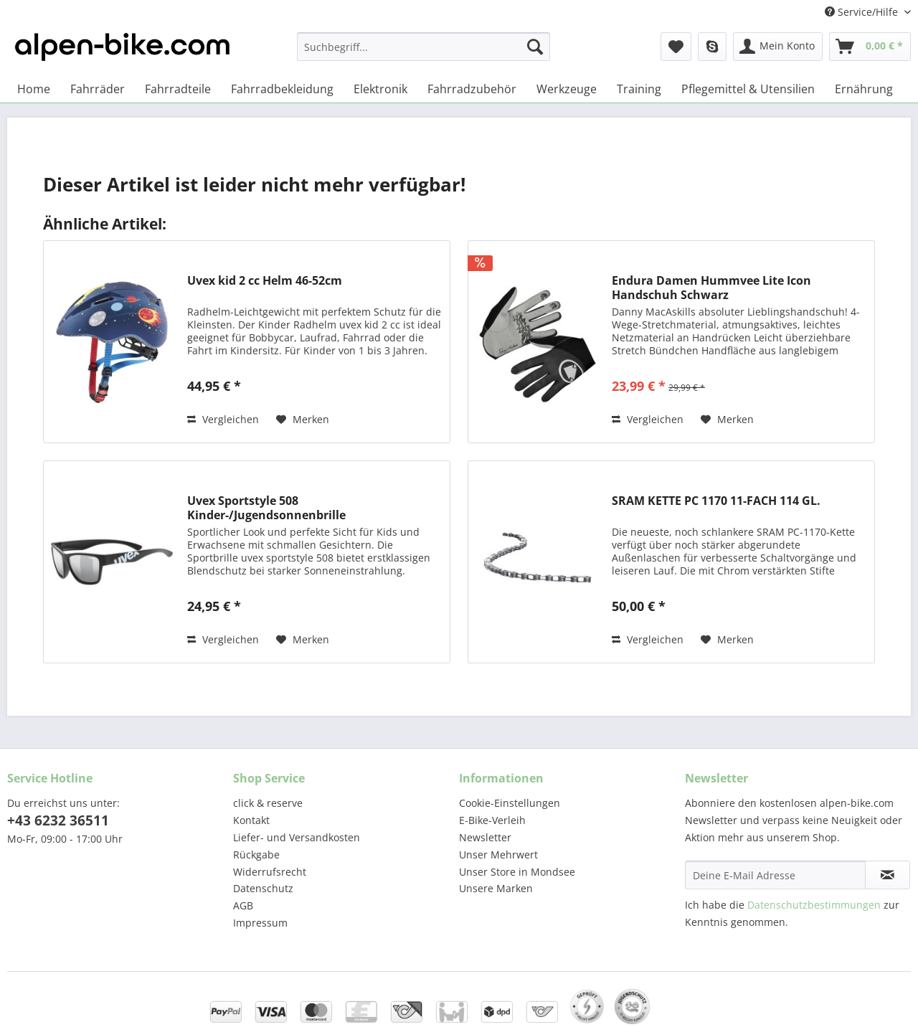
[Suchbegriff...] (423, 46)
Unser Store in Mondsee (517, 872)
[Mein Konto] (778, 46)
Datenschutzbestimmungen (814, 905)
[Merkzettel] (676, 46)
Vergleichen (223, 419)
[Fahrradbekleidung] (282, 89)
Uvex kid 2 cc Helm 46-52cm (264, 280)
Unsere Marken (496, 888)
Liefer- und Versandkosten (296, 837)
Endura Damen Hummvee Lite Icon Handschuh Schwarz (711, 287)
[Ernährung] (864, 89)
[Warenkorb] (870, 46)
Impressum (260, 922)
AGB (243, 905)
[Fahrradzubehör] (471, 89)
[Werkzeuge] (566, 89)
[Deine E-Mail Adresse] (775, 875)
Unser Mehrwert (498, 854)
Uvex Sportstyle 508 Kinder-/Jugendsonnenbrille (266, 507)
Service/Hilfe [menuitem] (863, 12)
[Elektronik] (380, 89)
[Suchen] (535, 46)
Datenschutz (263, 888)
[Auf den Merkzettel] (302, 419)
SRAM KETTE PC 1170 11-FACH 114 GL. (716, 500)
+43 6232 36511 (58, 820)
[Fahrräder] (97, 89)
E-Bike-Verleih (492, 820)
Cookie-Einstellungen (509, 803)
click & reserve (268, 803)
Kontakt (251, 820)
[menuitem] (423, 53)
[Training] (639, 89)
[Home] (33, 89)
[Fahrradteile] (178, 89)
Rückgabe (256, 854)
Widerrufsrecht (269, 872)
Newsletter (485, 837)
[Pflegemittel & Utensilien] (748, 89)
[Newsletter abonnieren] (887, 875)
